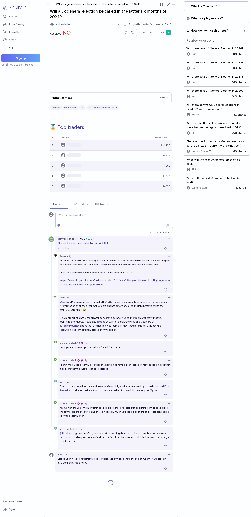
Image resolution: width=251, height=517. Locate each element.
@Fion (63, 433)
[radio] (139, 32)
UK (82, 107)
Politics (56, 107)
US (164, 386)
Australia (65, 390)
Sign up (21, 58)
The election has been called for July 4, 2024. (83, 243)
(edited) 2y (76, 429)
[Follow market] (161, 4)
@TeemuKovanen (69, 325)
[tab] (59, 204)
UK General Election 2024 (102, 107)
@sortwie (65, 302)
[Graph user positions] (131, 32)
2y (92, 238)
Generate (163, 97)
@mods (101, 321)
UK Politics (70, 107)
